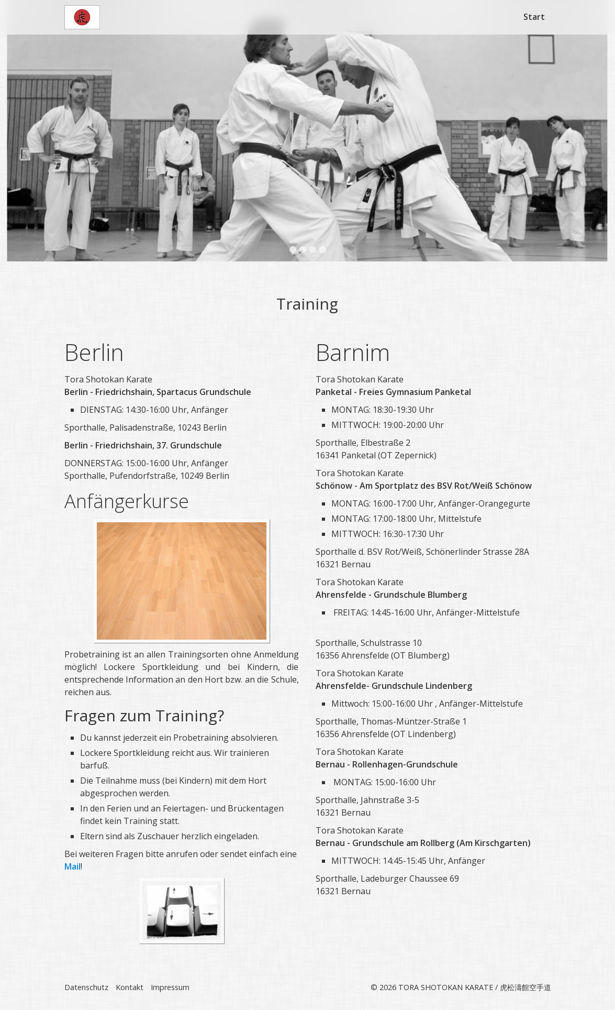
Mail (72, 868)
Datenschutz (86, 988)
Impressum (170, 988)
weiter (597, 139)
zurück (18, 139)
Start (534, 17)
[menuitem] (534, 16)
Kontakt (129, 988)
